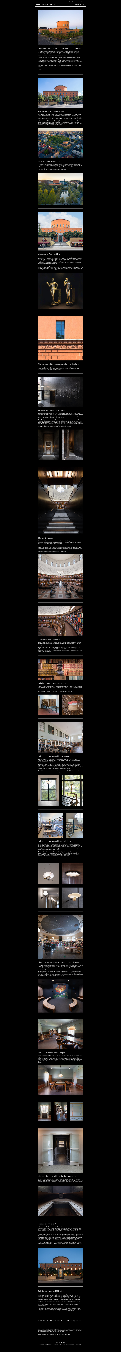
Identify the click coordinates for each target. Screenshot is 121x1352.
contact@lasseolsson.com (45, 1344)
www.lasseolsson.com (68, 1344)
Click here (84, 1)
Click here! (78, 1320)
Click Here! (67, 1334)
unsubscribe (79, 1344)
